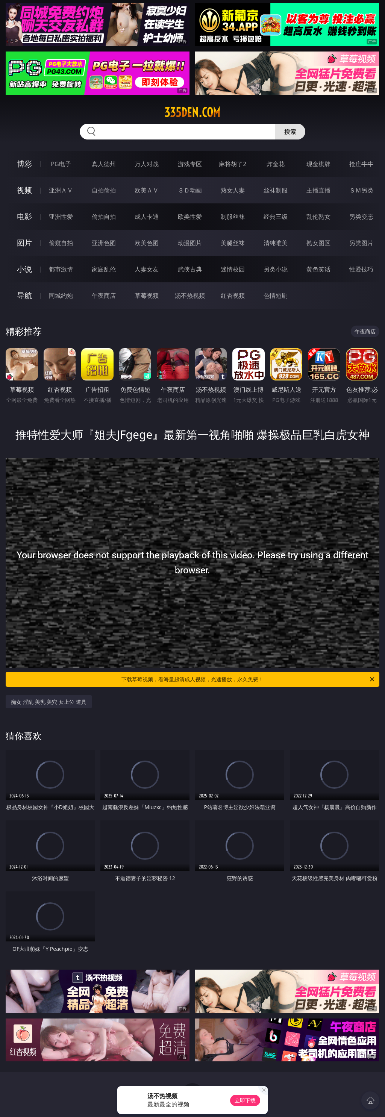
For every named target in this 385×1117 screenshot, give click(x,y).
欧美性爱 (190, 216)
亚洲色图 (104, 243)
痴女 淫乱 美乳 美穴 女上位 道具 (48, 701)
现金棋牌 (318, 164)
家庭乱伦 (104, 269)
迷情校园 (233, 269)
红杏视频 (233, 295)
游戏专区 (190, 164)
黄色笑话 (318, 269)
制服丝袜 (233, 216)
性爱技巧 (361, 269)
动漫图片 (190, 243)
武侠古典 (190, 269)
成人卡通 (147, 216)
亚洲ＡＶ (61, 190)
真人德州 (104, 164)
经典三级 (276, 216)
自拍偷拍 (104, 190)
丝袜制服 (276, 190)
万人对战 (147, 164)
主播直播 (318, 190)
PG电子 (61, 164)
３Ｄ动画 (190, 190)
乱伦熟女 (318, 216)
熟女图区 (318, 243)
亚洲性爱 (61, 216)
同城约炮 (61, 295)
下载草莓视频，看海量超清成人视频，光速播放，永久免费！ (248, 679)
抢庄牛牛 (361, 164)
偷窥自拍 (61, 243)
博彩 (24, 164)
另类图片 (361, 243)
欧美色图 (147, 243)
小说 (24, 269)
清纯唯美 (276, 243)
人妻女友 (147, 269)
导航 (24, 295)
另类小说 (276, 269)
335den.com (192, 112)
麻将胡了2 (232, 164)
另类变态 (361, 216)
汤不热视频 (190, 295)
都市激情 (61, 269)
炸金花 (276, 164)
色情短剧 (276, 295)
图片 (24, 243)
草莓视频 (147, 295)
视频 (24, 190)
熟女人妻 (233, 190)
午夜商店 (104, 295)
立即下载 (245, 1100)
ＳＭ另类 (361, 190)
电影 (24, 216)
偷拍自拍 (104, 216)
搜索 (290, 131)
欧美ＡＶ (147, 190)
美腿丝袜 (233, 243)
